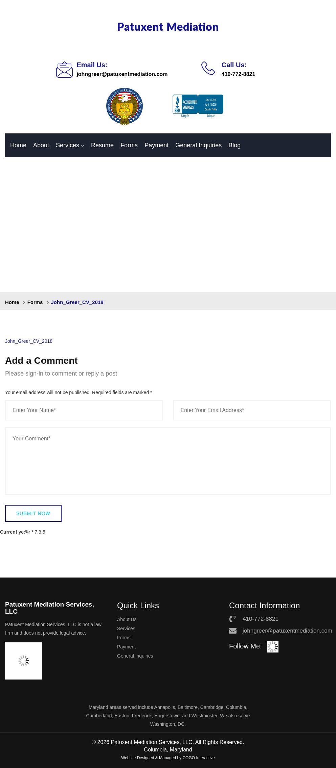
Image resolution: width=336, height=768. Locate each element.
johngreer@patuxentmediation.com (121, 74)
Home (18, 145)
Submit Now (33, 513)
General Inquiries (198, 145)
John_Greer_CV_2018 (28, 341)
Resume (102, 145)
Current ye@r (16, 532)
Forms (129, 145)
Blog (234, 145)
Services (67, 145)
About (41, 145)
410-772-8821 (238, 74)
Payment (156, 145)
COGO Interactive (198, 758)
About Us (127, 619)
